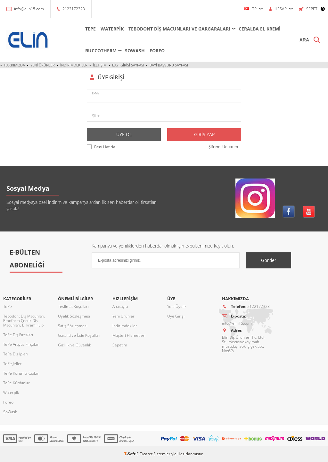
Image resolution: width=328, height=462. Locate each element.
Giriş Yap (204, 134)
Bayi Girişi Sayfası (128, 65)
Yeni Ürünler (42, 65)
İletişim (100, 65)
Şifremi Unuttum (223, 146)
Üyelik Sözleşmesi (74, 316)
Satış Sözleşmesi (72, 325)
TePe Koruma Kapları (21, 373)
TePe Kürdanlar (16, 383)
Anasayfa (120, 306)
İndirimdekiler (73, 65)
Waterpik (112, 29)
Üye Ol (124, 134)
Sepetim (119, 345)
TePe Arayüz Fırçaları (21, 344)
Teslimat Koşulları (73, 306)
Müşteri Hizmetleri (128, 335)
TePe (90, 29)
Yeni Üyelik (176, 306)
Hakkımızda (14, 65)
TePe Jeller (12, 363)
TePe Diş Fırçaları (18, 334)
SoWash (135, 51)
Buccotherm (101, 51)
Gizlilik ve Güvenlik (74, 345)
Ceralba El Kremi (260, 29)
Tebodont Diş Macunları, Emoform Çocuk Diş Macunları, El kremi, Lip (24, 320)
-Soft (130, 454)
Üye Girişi (175, 316)
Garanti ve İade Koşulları (79, 335)
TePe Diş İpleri (15, 354)
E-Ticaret (144, 454)
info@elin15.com (29, 9)
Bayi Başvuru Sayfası (169, 65)
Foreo (157, 51)
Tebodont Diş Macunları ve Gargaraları (179, 29)
